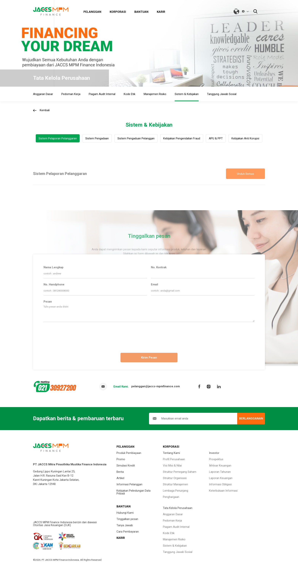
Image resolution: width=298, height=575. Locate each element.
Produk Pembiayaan (129, 453)
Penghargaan (171, 497)
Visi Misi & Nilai (172, 465)
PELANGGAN (125, 446)
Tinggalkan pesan (127, 519)
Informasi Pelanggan (129, 484)
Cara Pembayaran (128, 531)
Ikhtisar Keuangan (220, 465)
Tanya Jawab (125, 525)
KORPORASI (171, 446)
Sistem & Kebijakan (175, 545)
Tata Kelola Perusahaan (177, 508)
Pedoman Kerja (172, 520)
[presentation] (149, 335)
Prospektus (216, 459)
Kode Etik (168, 533)
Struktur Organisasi (175, 478)
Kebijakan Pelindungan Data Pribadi (134, 492)
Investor (214, 453)
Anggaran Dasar (173, 514)
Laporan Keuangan (220, 478)
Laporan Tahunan (220, 472)
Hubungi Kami (125, 512)
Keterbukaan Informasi (223, 490)
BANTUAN (124, 506)
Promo (121, 459)
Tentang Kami (171, 453)
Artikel (120, 478)
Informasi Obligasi (220, 484)
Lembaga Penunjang (175, 490)
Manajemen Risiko (174, 539)
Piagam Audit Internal (176, 527)
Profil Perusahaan (174, 459)
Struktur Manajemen (175, 484)
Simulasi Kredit (126, 465)
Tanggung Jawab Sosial (177, 552)
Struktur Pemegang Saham (179, 472)
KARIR (121, 538)
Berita (120, 472)
